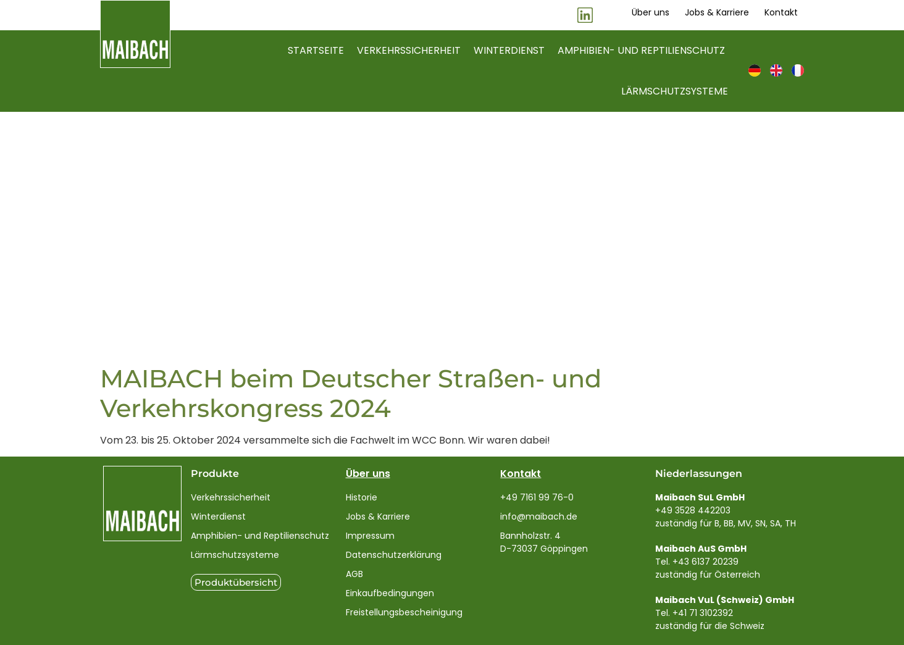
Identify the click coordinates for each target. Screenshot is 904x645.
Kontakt (520, 473)
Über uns (368, 473)
